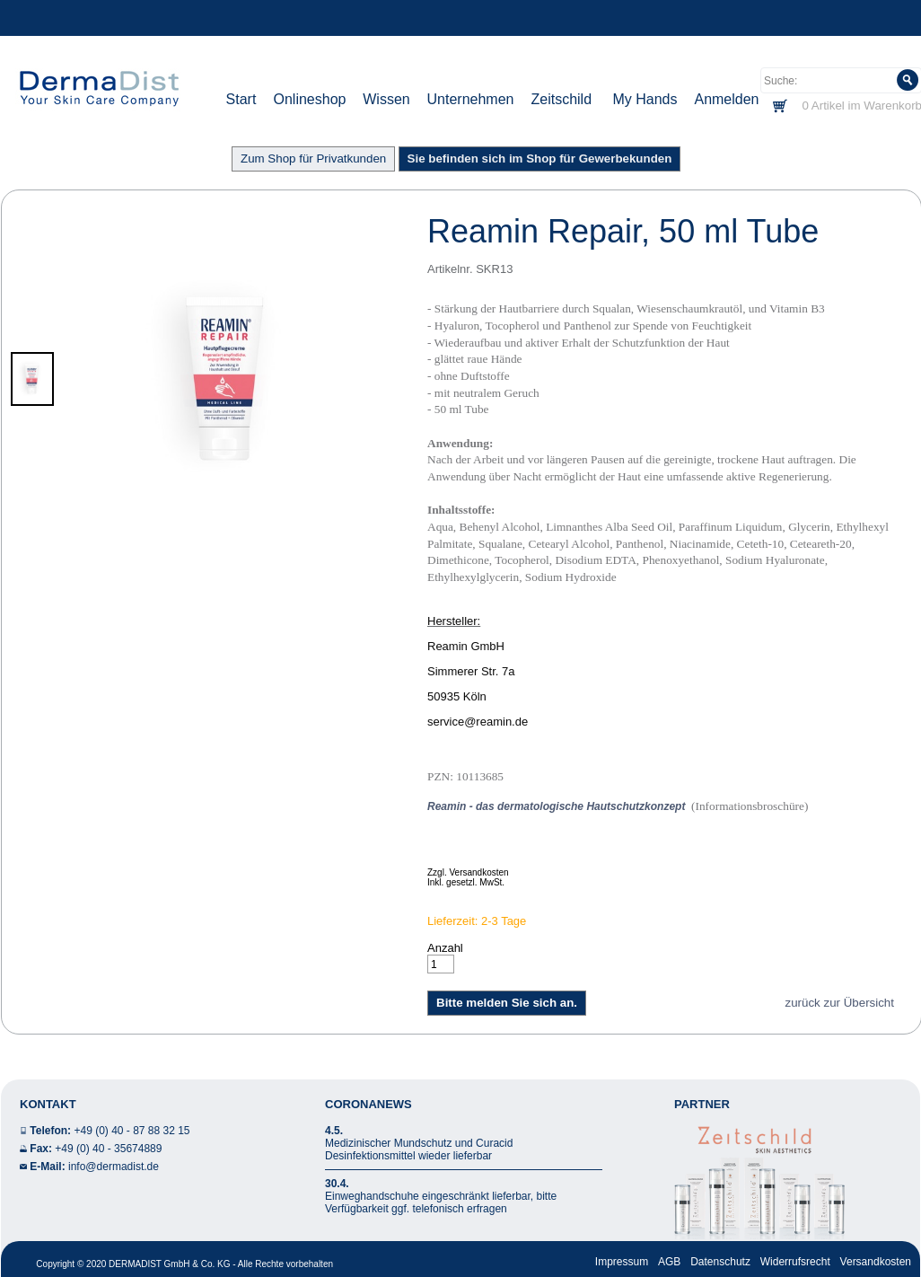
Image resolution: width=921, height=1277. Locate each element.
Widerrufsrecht (795, 1261)
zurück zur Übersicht (839, 1002)
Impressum (621, 1261)
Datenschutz (720, 1261)
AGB (669, 1261)
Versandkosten (875, 1261)
